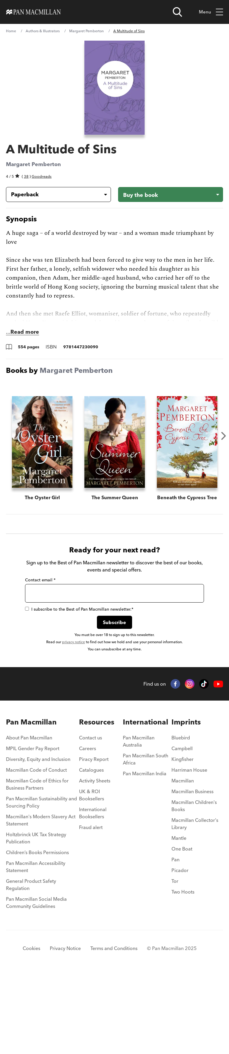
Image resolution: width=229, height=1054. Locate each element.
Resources (96, 801)
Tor (174, 960)
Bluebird (180, 817)
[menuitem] (42, 819)
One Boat (181, 928)
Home (11, 31)
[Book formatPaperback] (53, 194)
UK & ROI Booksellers (91, 874)
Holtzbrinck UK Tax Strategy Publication (36, 917)
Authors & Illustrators (43, 31)
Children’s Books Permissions (37, 932)
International (145, 801)
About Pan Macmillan (29, 817)
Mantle (178, 917)
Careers (87, 828)
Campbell (182, 828)
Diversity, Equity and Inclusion (38, 839)
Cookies (31, 1028)
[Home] (33, 12)
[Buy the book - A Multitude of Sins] (170, 194)
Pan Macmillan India (144, 853)
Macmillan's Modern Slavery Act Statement (40, 899)
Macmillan (182, 860)
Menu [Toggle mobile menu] (211, 12)
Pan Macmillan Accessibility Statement (35, 946)
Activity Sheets (94, 860)
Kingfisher (182, 839)
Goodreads (42, 176)
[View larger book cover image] (114, 88)
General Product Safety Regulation (31, 964)
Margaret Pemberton (86, 31)
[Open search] (177, 12)
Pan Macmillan (31, 801)
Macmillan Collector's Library (194, 903)
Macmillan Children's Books (194, 885)
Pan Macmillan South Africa (145, 838)
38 (26, 176)
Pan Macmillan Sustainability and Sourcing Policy (41, 881)
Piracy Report (94, 839)
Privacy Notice (65, 1028)
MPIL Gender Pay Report (32, 828)
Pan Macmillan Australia (138, 820)
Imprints (186, 801)
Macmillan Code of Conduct (36, 849)
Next (223, 436)
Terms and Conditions (113, 1028)
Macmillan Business (192, 871)
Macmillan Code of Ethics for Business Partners (37, 863)
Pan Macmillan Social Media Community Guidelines (36, 982)
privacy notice (73, 721)
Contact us (90, 817)
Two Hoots (182, 971)
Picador (179, 950)
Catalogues (91, 849)
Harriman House (189, 849)
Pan (175, 939)
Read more (24, 331)
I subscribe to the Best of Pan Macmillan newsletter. (79, 688)
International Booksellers (92, 892)
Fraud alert (91, 907)
